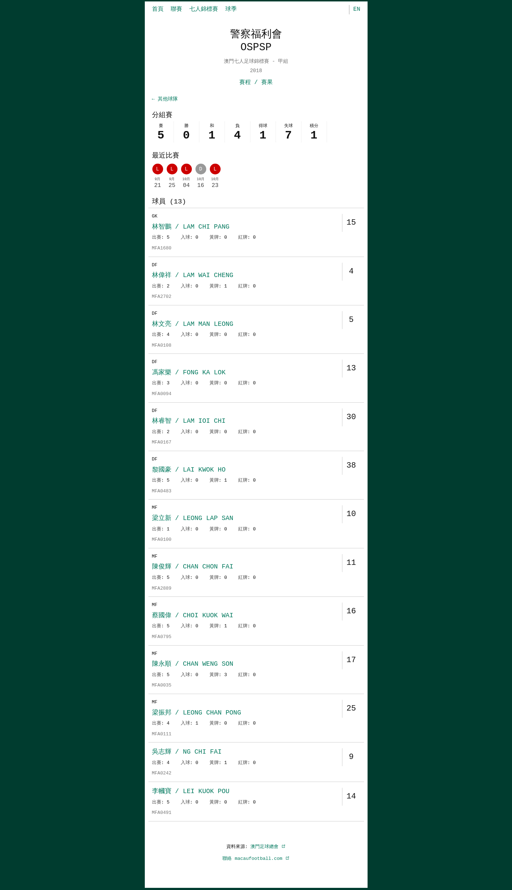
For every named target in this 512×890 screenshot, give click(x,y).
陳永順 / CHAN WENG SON (193, 664)
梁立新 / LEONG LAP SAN (193, 519)
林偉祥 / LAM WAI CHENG (193, 276)
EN (356, 9)
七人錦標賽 (203, 9)
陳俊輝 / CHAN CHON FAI (193, 567)
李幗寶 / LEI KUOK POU (191, 792)
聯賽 (176, 9)
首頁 (157, 9)
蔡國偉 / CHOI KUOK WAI (193, 616)
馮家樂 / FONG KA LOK (189, 373)
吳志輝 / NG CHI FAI (187, 752)
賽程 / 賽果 (256, 82)
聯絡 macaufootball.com (255, 859)
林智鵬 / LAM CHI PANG (191, 227)
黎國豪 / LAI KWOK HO (189, 470)
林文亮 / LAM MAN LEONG (193, 324)
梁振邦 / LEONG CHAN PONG (196, 713)
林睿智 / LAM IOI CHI (189, 421)
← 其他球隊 (165, 99)
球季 (231, 9)
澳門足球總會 (268, 847)
